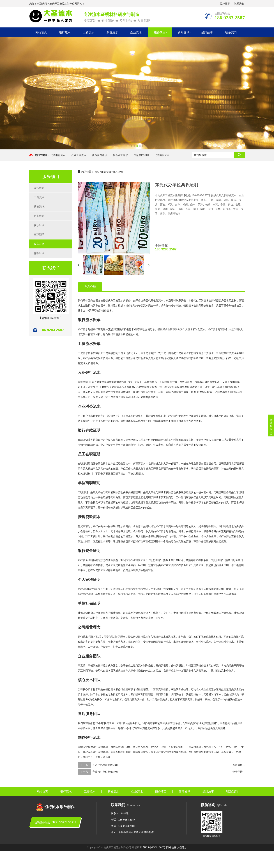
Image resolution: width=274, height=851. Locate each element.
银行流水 (65, 32)
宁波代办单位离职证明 (105, 771)
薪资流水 (112, 32)
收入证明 (39, 243)
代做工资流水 (78, 155)
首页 (97, 171)
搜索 (239, 155)
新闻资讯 (183, 32)
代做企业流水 (120, 155)
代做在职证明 (141, 155)
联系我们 (239, 3)
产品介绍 (90, 286)
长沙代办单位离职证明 (105, 765)
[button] (131, 146)
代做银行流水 (57, 155)
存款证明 (39, 253)
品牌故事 (225, 3)
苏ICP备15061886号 (154, 847)
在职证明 (39, 225)
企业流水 (136, 32)
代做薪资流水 (99, 155)
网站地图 (171, 847)
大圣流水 (182, 847)
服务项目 (159, 32)
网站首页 (41, 32)
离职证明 (39, 234)
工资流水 (88, 32)
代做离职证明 (161, 155)
